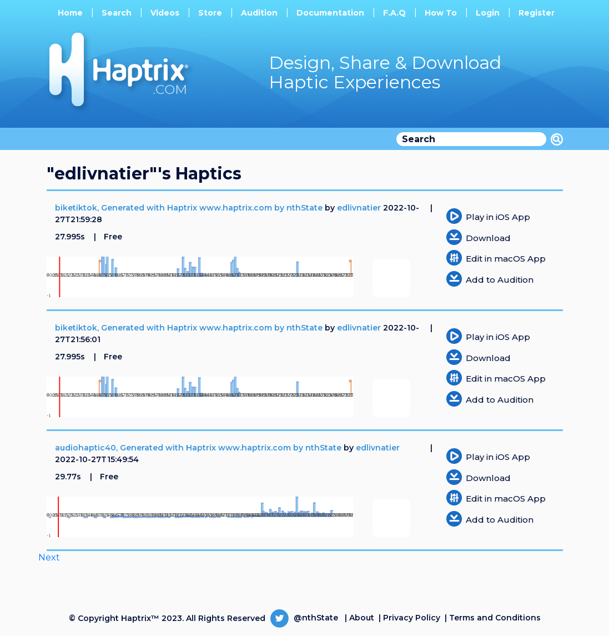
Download (488, 238)
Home (70, 13)
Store (210, 13)
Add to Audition (499, 279)
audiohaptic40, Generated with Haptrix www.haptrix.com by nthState (199, 448)
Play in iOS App (498, 217)
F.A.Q (394, 13)
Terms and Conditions (495, 618)
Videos (164, 13)
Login (488, 13)
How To (441, 13)
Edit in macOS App (506, 258)
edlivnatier (359, 208)
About (361, 618)
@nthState (304, 618)
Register (537, 13)
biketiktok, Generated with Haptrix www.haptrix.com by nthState (190, 208)
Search (117, 13)
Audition (259, 13)
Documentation (330, 13)
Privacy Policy (411, 618)
